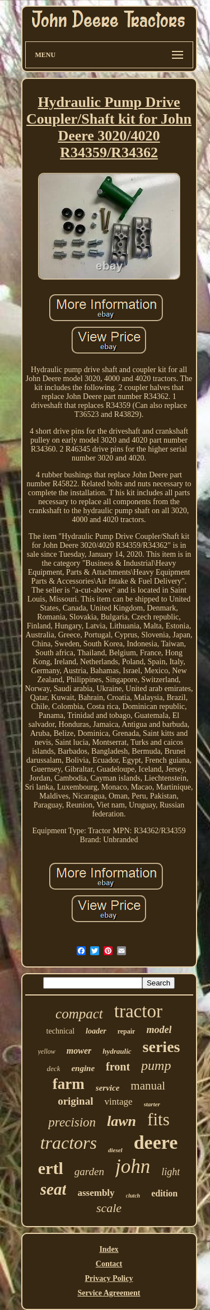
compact (79, 1013)
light (170, 1171)
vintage (118, 1101)
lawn (121, 1121)
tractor (138, 1011)
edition (164, 1193)
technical (60, 1031)
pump (156, 1065)
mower (79, 1050)
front (118, 1066)
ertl (50, 1168)
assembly (95, 1192)
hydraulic (116, 1051)
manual (147, 1085)
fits (158, 1119)
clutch (133, 1195)
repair (127, 1031)
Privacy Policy (109, 1278)
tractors (68, 1143)
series (161, 1046)
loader (96, 1031)
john (132, 1166)
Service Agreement (108, 1293)
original (75, 1101)
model (158, 1029)
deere (156, 1142)
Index (108, 1249)
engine (83, 1068)
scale (109, 1208)
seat (53, 1189)
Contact (109, 1264)
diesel (115, 1150)
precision (72, 1122)
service (107, 1087)
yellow (46, 1051)
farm (69, 1084)
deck (53, 1068)
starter (152, 1104)
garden (89, 1171)
